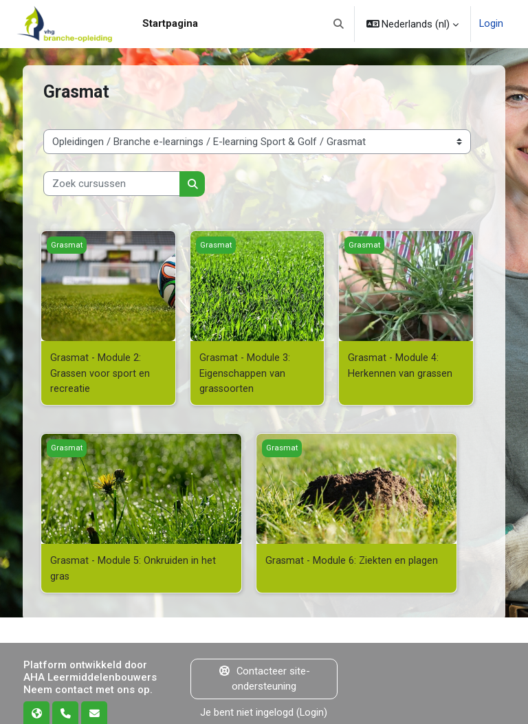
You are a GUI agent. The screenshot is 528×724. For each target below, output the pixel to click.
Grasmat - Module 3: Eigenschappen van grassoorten (245, 372)
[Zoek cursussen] (111, 183)
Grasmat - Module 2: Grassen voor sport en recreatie (101, 372)
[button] (338, 24)
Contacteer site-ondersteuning (264, 677)
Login (491, 24)
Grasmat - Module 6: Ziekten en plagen (352, 559)
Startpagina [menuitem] (170, 23)
